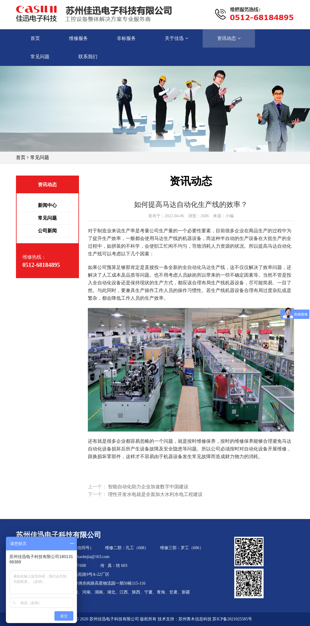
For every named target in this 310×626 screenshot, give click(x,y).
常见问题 (39, 157)
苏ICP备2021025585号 (232, 619)
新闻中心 (47, 205)
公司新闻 (47, 230)
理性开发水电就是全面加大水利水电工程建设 (155, 494)
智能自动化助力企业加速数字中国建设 (148, 486)
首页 (20, 157)
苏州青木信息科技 (194, 619)
